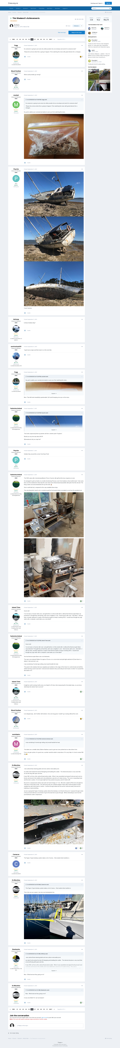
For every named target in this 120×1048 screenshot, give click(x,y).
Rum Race (49, 8)
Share (68, 25)
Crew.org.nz (13, 3)
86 (32, 39)
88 (38, 39)
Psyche (16, 169)
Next (50, 39)
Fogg (16, 45)
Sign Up (108, 3)
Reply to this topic (77, 32)
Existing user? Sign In (97, 3)
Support (65, 8)
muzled (16, 95)
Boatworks (16, 949)
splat (93, 50)
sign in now (44, 1017)
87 (35, 39)
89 (41, 39)
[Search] (99, 8)
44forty (43, 953)
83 (23, 39)
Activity (18, 8)
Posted (30, 45)
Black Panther (16, 71)
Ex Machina (16, 765)
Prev (13, 39)
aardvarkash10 (16, 346)
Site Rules (57, 8)
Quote (28, 56)
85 (29, 39)
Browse (25, 8)
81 (17, 39)
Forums (11, 8)
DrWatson (94, 32)
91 (47, 39)
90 (44, 39)
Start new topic (62, 32)
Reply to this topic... (23, 1025)
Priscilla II (94, 40)
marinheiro (16, 734)
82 (20, 39)
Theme (60, 1042)
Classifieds (41, 8)
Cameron (16, 854)
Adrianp (16, 319)
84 (26, 39)
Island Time (16, 607)
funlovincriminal (16, 408)
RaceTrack (33, 8)
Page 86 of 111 (61, 39)
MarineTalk (26, 26)
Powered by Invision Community (60, 1045)
